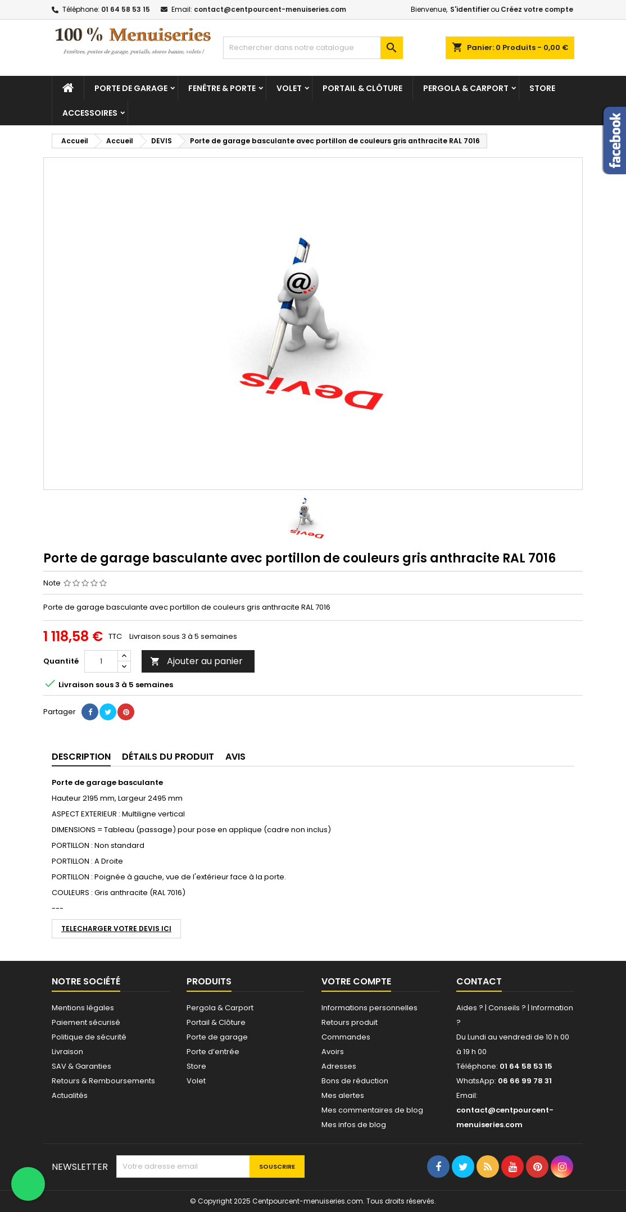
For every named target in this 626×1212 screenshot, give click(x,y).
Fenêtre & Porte (222, 88)
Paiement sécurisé (86, 1022)
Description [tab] (81, 756)
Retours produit (349, 1022)
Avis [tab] (235, 756)
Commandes (345, 1037)
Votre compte (356, 981)
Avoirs (332, 1051)
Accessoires (89, 113)
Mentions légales (83, 1007)
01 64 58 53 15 (125, 9)
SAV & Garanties (81, 1066)
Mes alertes (342, 1095)
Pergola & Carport (466, 88)
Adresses (338, 1066)
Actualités (70, 1095)
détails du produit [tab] (168, 756)
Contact (479, 981)
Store (542, 88)
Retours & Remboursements (103, 1080)
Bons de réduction (354, 1080)
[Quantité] (101, 661)
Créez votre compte (537, 9)
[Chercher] (313, 48)
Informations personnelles (369, 1007)
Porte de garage (130, 88)
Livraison (67, 1051)
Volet (289, 88)
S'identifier (469, 9)
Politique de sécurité (89, 1037)
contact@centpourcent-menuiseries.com (270, 9)
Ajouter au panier (196, 661)
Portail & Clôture (362, 88)
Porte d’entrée (213, 1051)
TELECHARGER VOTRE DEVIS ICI (116, 928)
